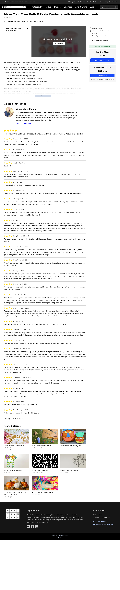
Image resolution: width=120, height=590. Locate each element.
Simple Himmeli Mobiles (69, 470)
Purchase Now (59, 43)
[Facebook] (32, 526)
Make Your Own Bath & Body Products (14, 30)
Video (48, 6)
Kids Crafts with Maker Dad (41, 445)
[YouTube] (28, 526)
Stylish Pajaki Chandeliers (13, 470)
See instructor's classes (24, 123)
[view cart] (95, 2)
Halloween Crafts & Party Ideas (71, 445)
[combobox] (109, 6)
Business (68, 6)
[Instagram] (36, 526)
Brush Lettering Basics (40, 470)
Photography (36, 6)
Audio (93, 6)
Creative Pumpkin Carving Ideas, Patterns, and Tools (15, 493)
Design (57, 6)
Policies (60, 538)
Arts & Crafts (81, 6)
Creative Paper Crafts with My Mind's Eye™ (14, 446)
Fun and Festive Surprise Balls (42, 492)
